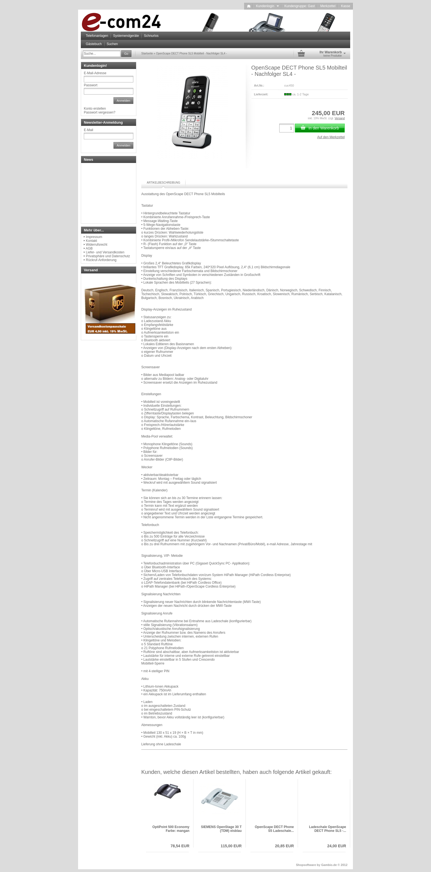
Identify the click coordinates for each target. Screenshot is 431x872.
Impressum (94, 237)
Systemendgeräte (126, 36)
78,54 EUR (180, 846)
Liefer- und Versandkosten (105, 252)
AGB (89, 248)
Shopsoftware (306, 865)
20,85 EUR (284, 846)
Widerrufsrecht (96, 245)
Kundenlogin (267, 6)
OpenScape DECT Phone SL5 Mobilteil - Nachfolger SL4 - (191, 53)
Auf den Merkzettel (331, 137)
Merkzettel (327, 6)
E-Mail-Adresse (95, 73)
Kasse (345, 6)
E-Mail (88, 130)
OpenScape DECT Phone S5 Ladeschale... (274, 829)
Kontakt (91, 241)
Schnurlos (151, 36)
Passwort (90, 85)
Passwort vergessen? (99, 112)
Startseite (147, 53)
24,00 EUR (336, 846)
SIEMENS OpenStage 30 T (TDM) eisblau (221, 829)
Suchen (112, 44)
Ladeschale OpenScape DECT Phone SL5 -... (327, 829)
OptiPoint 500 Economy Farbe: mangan (170, 829)
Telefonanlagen (97, 36)
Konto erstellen (95, 108)
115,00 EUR (231, 846)
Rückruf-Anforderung (101, 260)
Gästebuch (94, 44)
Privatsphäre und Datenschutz (108, 256)
